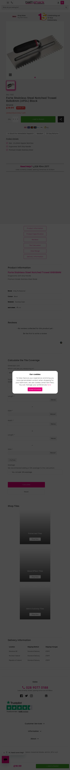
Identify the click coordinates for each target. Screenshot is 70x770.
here (49, 385)
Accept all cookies (35, 389)
